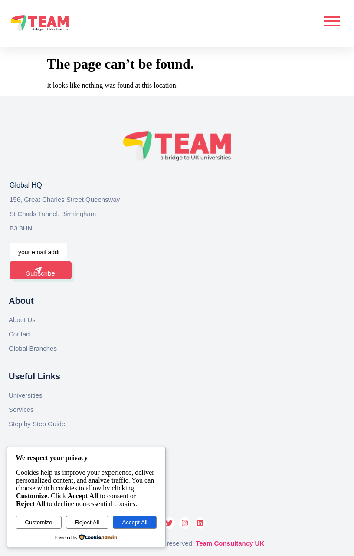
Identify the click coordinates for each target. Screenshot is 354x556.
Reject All (87, 522)
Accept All (135, 522)
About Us (22, 319)
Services (21, 409)
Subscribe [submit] (40, 272)
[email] (38, 252)
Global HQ (26, 185)
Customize (38, 522)
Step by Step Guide (37, 424)
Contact (20, 334)
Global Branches (33, 348)
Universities (26, 395)
